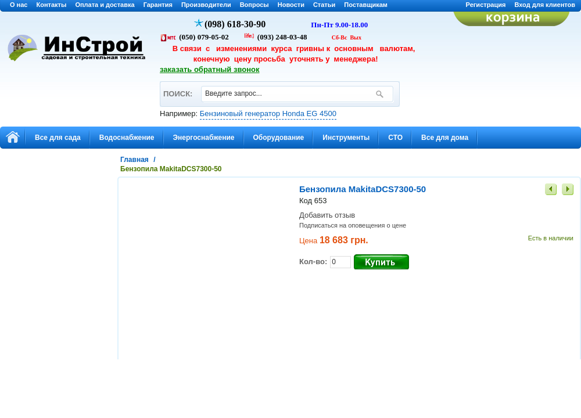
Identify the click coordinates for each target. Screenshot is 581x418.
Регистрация (486, 4)
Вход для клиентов (544, 4)
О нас (19, 4)
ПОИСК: (177, 88)
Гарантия (158, 4)
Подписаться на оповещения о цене (352, 225)
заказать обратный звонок (210, 69)
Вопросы (254, 4)
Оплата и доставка (104, 4)
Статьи (324, 4)
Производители (206, 4)
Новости (291, 4)
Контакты (52, 4)
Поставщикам (366, 4)
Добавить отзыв (327, 215)
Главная (134, 160)
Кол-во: (313, 261)
